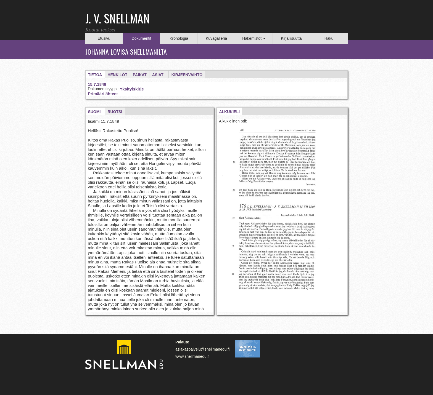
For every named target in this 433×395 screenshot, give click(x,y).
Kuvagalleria (216, 38)
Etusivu (103, 38)
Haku (329, 38)
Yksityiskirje (132, 89)
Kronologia (179, 38)
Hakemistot (253, 38)
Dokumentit (141, 38)
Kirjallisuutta (291, 38)
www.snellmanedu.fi (192, 356)
